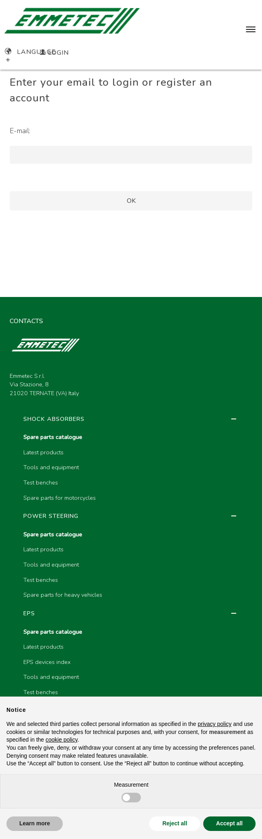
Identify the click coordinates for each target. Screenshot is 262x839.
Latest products (43, 452)
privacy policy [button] (214, 724)
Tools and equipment (51, 467)
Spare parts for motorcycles (59, 498)
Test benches (40, 482)
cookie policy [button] (61, 739)
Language (30, 51)
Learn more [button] (34, 823)
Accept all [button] (229, 823)
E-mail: (20, 131)
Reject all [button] (174, 823)
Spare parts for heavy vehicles (62, 595)
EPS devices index (46, 662)
